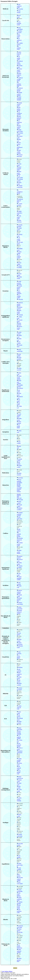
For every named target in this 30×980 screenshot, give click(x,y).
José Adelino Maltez (7, 971)
